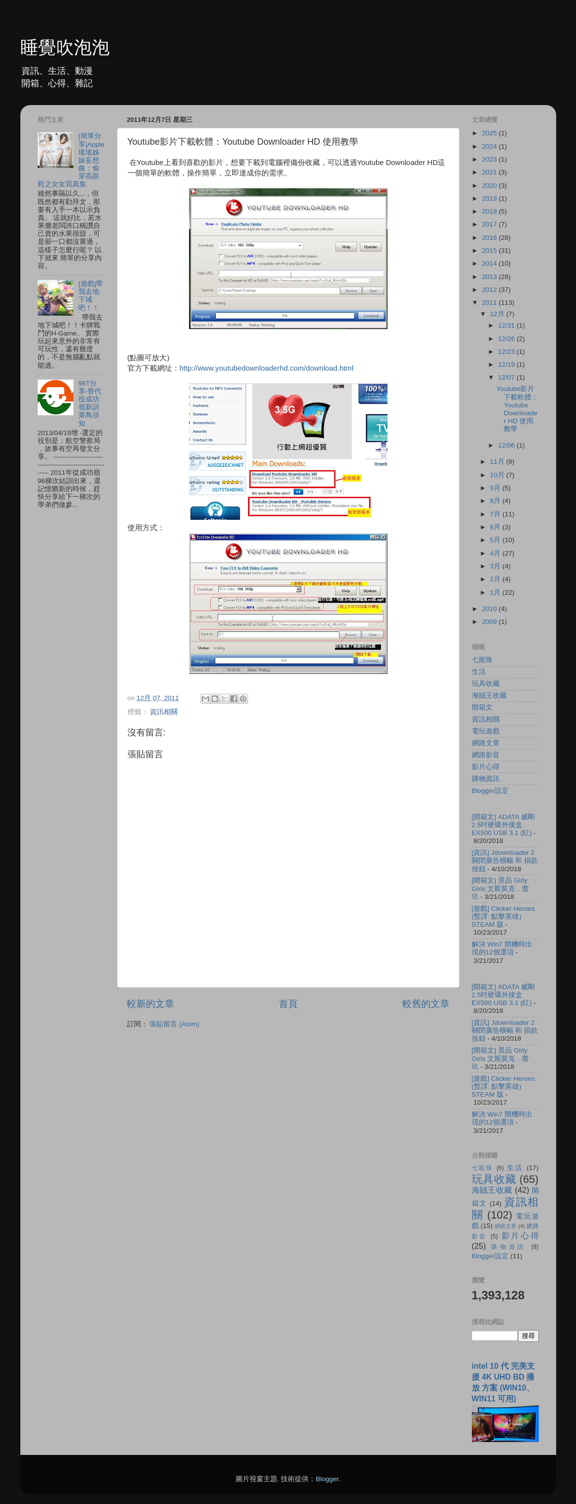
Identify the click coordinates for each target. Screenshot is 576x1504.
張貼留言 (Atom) (174, 1024)
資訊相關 (164, 712)
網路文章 (486, 743)
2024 (490, 146)
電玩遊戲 (486, 731)
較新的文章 (150, 1004)
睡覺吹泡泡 (65, 47)
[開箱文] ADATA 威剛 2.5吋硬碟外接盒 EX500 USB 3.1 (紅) (503, 824)
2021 (490, 172)
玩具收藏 (486, 683)
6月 (496, 527)
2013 (490, 276)
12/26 (507, 338)
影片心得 (486, 767)
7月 (496, 514)
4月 (496, 553)
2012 (490, 289)
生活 (479, 671)
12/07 (507, 377)
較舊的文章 (425, 1004)
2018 (490, 211)
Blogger (327, 1479)
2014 (490, 263)
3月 (496, 566)
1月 (496, 592)
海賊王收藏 (489, 695)
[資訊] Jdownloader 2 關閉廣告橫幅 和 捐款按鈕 (505, 860)
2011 (490, 302)
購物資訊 (486, 778)
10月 (498, 475)
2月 (496, 579)
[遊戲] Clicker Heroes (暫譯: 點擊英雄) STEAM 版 (503, 916)
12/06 (507, 445)
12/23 (507, 351)
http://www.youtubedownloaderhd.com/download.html (267, 368)
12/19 (507, 364)
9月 (496, 488)
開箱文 (482, 707)
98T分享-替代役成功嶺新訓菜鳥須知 (90, 403)
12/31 (507, 325)
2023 (490, 159)
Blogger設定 (490, 790)
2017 (490, 224)
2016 (490, 237)
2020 (490, 185)
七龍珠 (482, 660)
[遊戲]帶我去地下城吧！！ (90, 296)
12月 (498, 314)
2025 (490, 133)
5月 (496, 540)
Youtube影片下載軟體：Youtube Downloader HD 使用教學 (517, 409)
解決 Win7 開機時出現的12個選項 (502, 948)
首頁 (288, 1004)
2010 (490, 609)
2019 (490, 198)
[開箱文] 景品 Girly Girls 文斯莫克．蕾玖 (500, 888)
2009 (490, 621)
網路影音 (486, 755)
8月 (496, 500)
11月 (498, 461)
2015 (490, 250)
